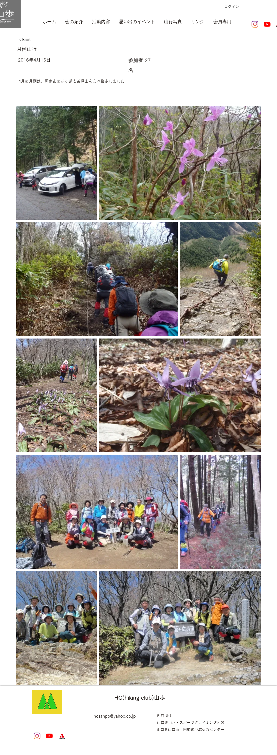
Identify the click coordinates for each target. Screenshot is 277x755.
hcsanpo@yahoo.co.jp (115, 716)
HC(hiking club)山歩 (139, 697)
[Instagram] (255, 24)
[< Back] (43, 39)
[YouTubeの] (267, 24)
